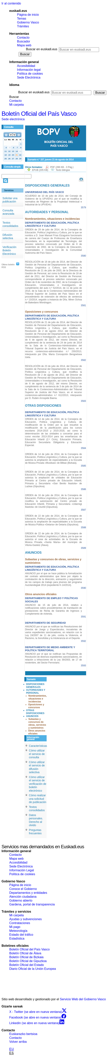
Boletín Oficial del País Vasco (39, 113)
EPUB (40, 170)
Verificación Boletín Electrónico (9, 250)
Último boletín (8, 264)
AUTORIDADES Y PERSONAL (35, 691)
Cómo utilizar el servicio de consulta (37, 754)
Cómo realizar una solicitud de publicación (37, 799)
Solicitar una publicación (10, 200)
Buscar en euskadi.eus (41, 49)
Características (38, 745)
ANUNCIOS (32, 716)
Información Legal (21, 870)
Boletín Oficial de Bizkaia (26, 957)
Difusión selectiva (8, 236)
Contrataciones (19, 923)
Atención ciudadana (23, 896)
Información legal (29, 69)
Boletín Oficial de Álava (25, 953)
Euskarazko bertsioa (23, 1034)
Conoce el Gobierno (23, 889)
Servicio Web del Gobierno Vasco (83, 999)
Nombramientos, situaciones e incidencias (37, 698)
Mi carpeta (16, 104)
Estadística (16, 938)
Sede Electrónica (28, 77)
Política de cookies (30, 73)
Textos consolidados (10, 224)
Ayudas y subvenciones (25, 919)
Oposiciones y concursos (36, 706)
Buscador (23, 41)
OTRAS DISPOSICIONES (35, 712)
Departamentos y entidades (28, 892)
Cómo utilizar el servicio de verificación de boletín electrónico (37, 784)
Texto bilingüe (63, 170)
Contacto (23, 37)
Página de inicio (28, 14)
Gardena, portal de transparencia (32, 904)
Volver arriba (18, 1041)
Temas (21, 18)
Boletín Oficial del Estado (26, 965)
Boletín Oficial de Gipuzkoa (28, 961)
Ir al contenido (11, 3)
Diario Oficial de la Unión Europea (32, 968)
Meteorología (18, 930)
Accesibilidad (26, 65)
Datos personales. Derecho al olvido (36, 820)
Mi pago (14, 927)
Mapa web (24, 45)
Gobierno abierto (20, 900)
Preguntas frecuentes (35, 831)
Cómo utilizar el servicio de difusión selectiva (37, 767)
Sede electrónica (13, 119)
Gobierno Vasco (28, 22)
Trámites (23, 26)
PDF (62, 167)
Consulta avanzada (8, 212)
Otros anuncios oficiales (36, 732)
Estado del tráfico (21, 934)
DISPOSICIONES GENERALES (35, 685)
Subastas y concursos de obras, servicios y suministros (37, 723)
